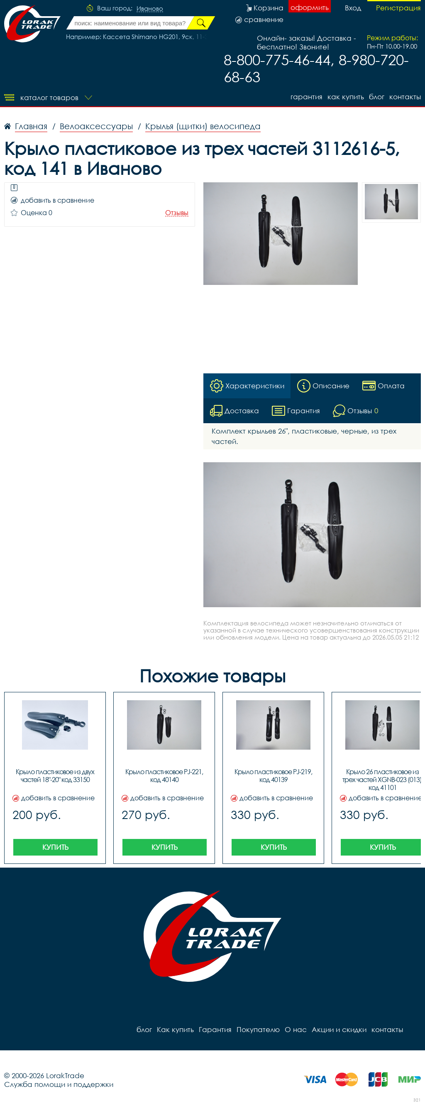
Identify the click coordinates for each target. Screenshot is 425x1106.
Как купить (345, 96)
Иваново (150, 8)
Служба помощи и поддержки (58, 1084)
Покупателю (258, 1029)
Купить (55, 847)
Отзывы (176, 212)
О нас (296, 1029)
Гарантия (306, 96)
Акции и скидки (339, 1029)
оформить (310, 7)
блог (376, 96)
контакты (405, 96)
